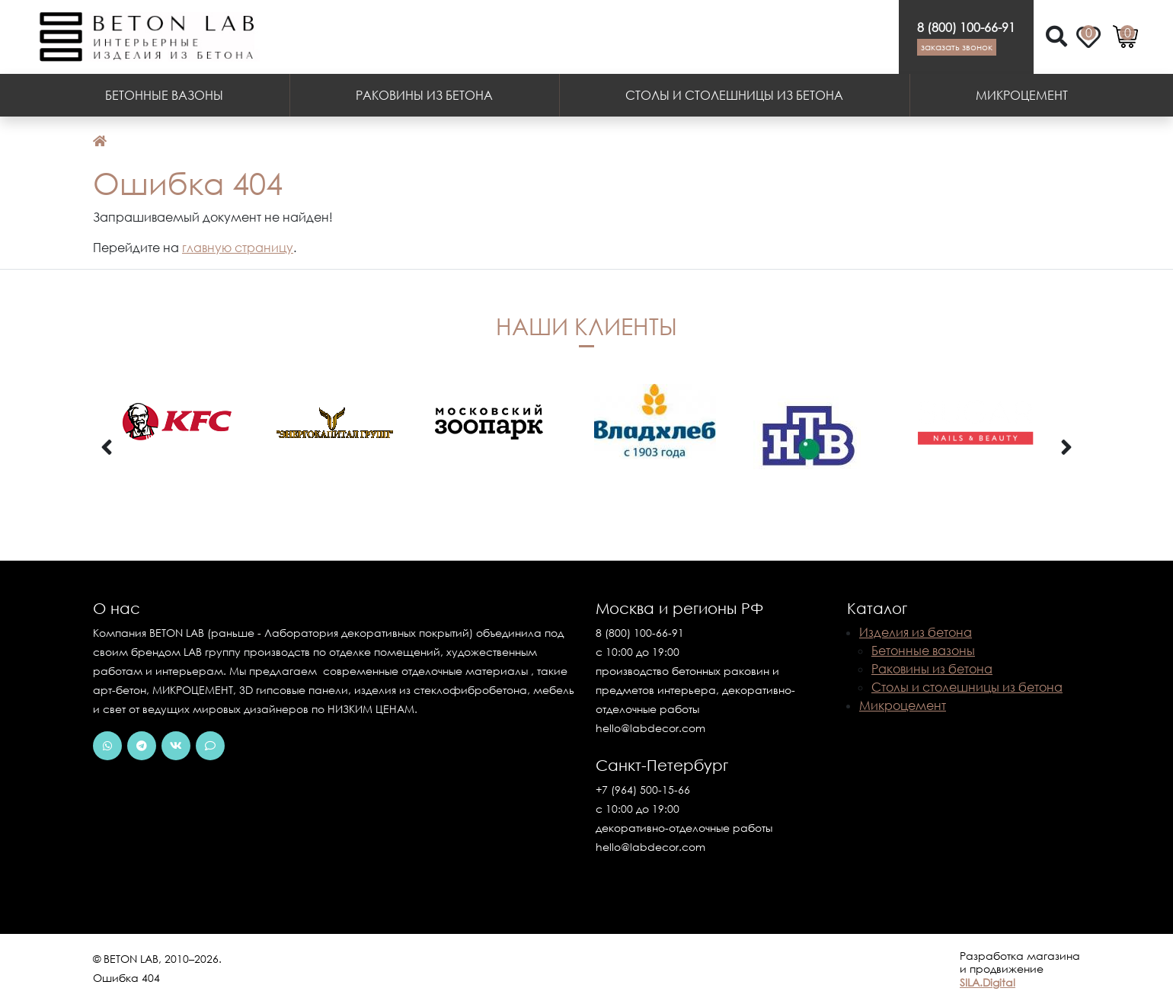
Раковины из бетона (424, 95)
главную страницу (237, 247)
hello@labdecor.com (650, 727)
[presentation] (107, 448)
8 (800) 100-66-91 (966, 27)
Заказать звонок (956, 47)
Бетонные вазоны (164, 95)
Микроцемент (1022, 95)
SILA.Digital (987, 982)
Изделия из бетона (915, 632)
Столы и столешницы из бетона (734, 95)
